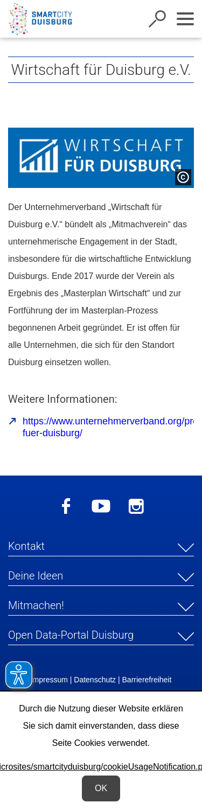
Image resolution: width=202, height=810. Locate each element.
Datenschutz (95, 679)
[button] (101, 548)
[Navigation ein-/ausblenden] (185, 18)
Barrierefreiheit (147, 679)
